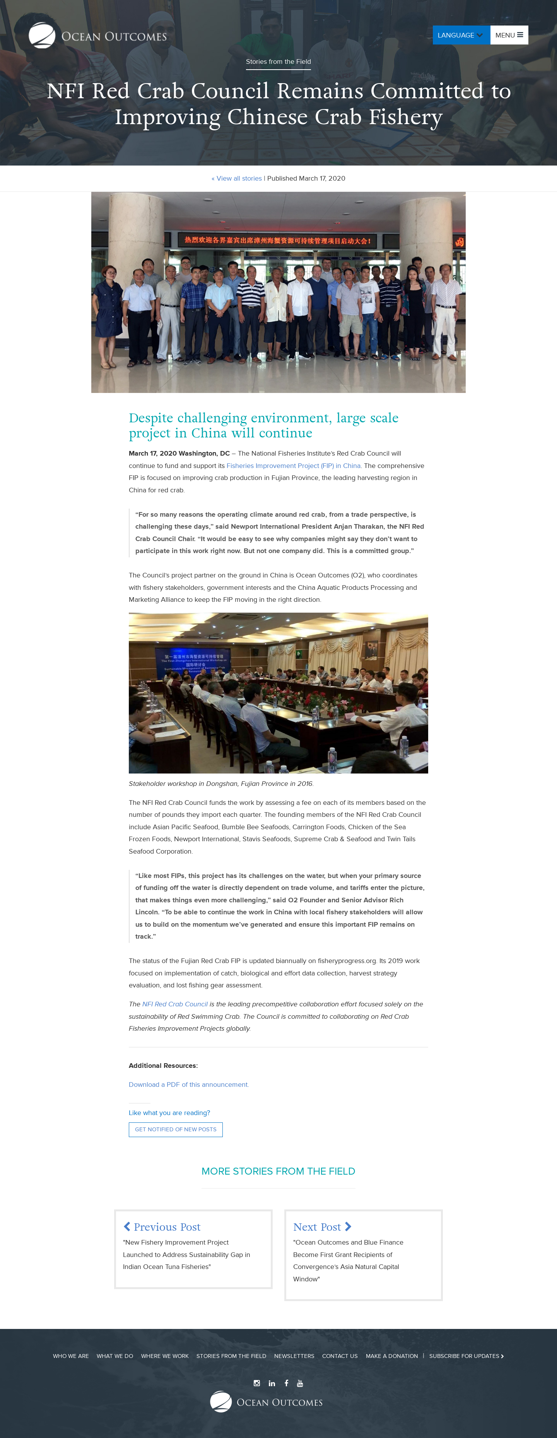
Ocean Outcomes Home (97, 35)
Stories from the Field (231, 1356)
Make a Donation (392, 1356)
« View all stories (237, 178)
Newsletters (294, 1356)
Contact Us (340, 1356)
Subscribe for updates (466, 1356)
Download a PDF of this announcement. (189, 1084)
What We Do (115, 1356)
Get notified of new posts (176, 1129)
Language (461, 35)
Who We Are (71, 1356)
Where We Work (165, 1356)
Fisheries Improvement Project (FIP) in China (294, 465)
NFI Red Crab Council (175, 1004)
